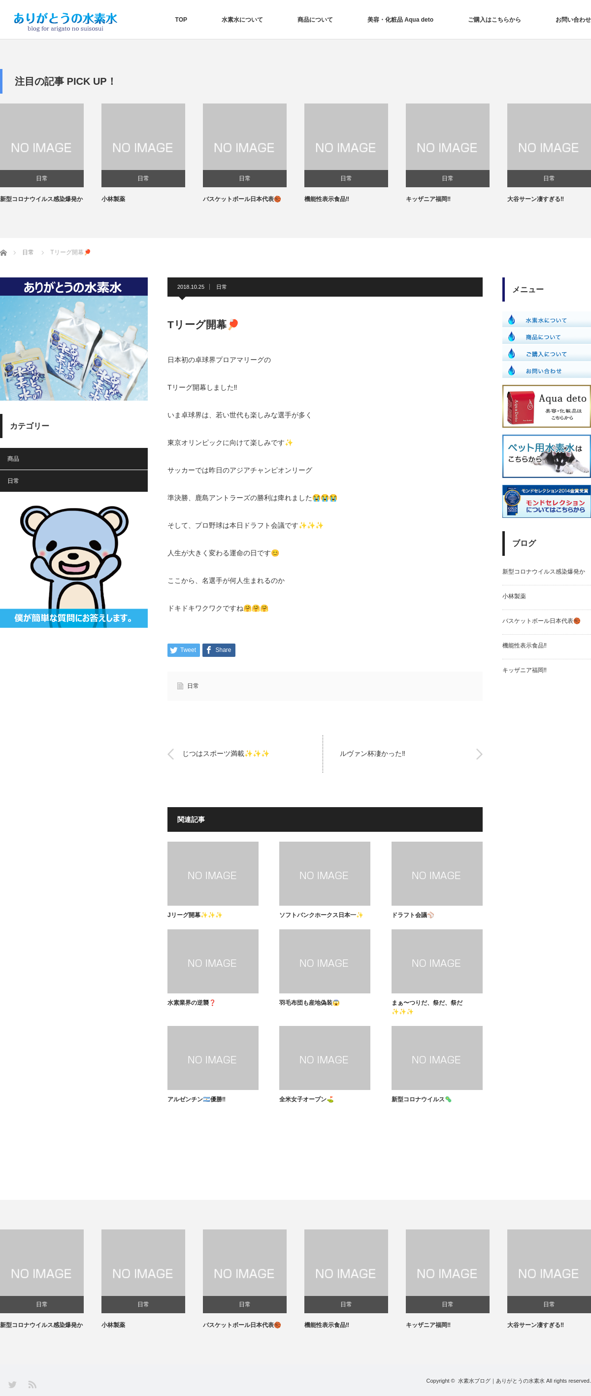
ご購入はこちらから (494, 19)
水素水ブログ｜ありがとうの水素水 (501, 1381)
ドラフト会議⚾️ (413, 915)
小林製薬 (113, 199)
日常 (42, 178)
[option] (50, 153)
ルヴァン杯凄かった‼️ (372, 754)
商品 (13, 458)
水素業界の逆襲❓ (191, 1002)
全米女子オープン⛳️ (306, 1099)
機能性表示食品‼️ (326, 199)
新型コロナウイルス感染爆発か (41, 199)
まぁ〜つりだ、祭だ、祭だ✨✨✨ (427, 1007)
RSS (32, 1384)
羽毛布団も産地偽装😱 (309, 1002)
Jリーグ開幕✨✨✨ (195, 915)
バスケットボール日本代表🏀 (242, 199)
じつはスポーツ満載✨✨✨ (225, 754)
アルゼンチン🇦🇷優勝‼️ (196, 1099)
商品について (315, 19)
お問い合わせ (573, 19)
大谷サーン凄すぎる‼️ (535, 199)
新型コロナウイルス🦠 (422, 1099)
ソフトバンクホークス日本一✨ (321, 915)
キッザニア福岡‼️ (428, 199)
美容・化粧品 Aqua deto (400, 19)
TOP (181, 19)
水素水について (242, 19)
